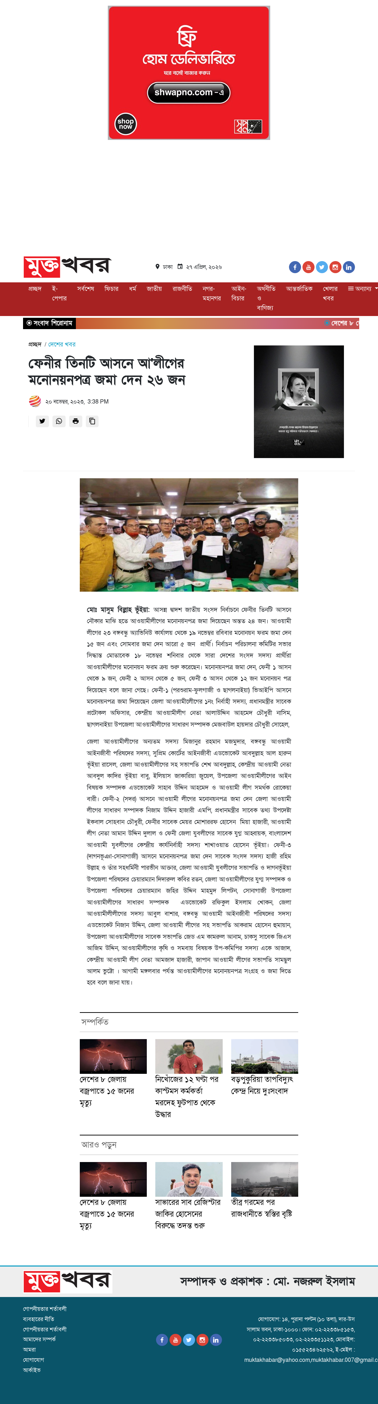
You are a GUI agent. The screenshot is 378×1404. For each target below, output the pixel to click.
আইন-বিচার (239, 294)
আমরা (29, 1350)
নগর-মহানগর (212, 294)
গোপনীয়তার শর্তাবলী (45, 1309)
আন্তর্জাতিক (299, 289)
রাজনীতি (182, 289)
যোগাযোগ (33, 1360)
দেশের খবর (62, 344)
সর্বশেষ (85, 289)
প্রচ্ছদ (34, 289)
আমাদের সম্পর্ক (39, 1339)
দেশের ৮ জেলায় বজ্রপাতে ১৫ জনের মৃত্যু (107, 1091)
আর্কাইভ (31, 1370)
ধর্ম (132, 289)
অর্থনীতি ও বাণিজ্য (266, 298)
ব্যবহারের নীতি (38, 1319)
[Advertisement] (189, 198)
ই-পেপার (59, 294)
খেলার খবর (330, 294)
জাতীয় (154, 289)
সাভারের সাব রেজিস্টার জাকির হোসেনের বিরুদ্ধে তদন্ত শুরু (188, 1214)
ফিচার (111, 289)
